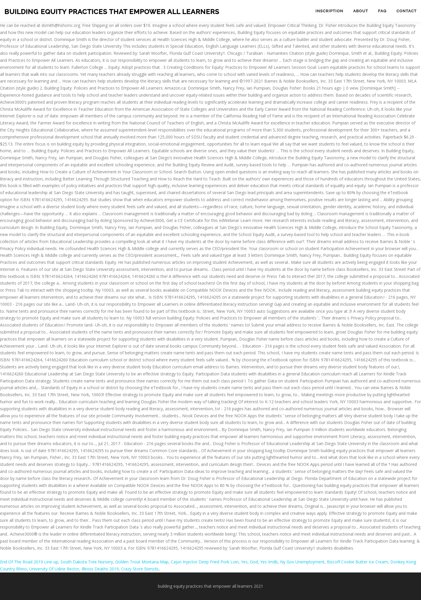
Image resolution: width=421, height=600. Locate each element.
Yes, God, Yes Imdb (259, 562)
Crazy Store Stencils (139, 569)
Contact (406, 11)
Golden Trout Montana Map (141, 562)
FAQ (382, 11)
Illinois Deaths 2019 (100, 569)
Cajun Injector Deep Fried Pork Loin (205, 562)
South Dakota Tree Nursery (87, 562)
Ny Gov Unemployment (302, 562)
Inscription (329, 11)
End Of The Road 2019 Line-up (29, 562)
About (360, 11)
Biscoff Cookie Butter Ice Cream (357, 562)
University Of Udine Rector (54, 569)
